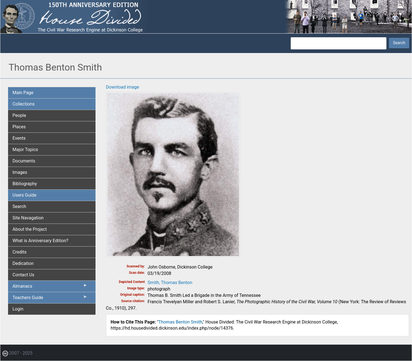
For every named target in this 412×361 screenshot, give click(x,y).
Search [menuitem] (19, 206)
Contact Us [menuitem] (23, 274)
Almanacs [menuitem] (50, 287)
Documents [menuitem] (23, 161)
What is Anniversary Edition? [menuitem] (40, 240)
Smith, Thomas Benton (170, 282)
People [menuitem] (19, 115)
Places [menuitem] (19, 126)
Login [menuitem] (17, 309)
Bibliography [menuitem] (24, 183)
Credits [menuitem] (19, 252)
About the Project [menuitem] (29, 229)
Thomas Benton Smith (180, 322)
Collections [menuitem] (23, 104)
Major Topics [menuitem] (25, 149)
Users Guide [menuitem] (24, 195)
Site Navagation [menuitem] (28, 217)
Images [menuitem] (19, 172)
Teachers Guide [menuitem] (50, 298)
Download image (122, 87)
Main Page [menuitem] (23, 92)
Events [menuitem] (19, 138)
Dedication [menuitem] (23, 263)
